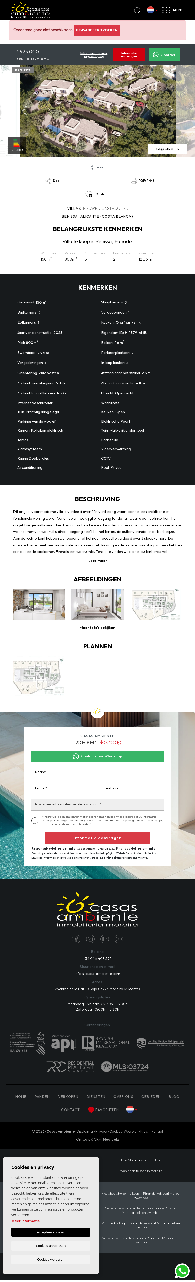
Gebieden (151, 1098)
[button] (97, 627)
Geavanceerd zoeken (97, 30)
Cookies (115, 1133)
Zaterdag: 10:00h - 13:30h (97, 1011)
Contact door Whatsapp (97, 756)
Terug (97, 167)
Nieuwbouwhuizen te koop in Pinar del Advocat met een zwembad (141, 1197)
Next (170, 110)
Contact (164, 54)
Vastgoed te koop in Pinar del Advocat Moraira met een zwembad (141, 1227)
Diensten (96, 1098)
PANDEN (42, 1098)
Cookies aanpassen (51, 1245)
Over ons (123, 1098)
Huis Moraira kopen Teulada (141, 1162)
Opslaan (97, 194)
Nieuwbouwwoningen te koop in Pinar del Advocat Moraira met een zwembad (141, 1212)
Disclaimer (85, 1133)
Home (21, 1098)
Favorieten (103, 1112)
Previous (25, 110)
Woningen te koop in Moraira (141, 1172)
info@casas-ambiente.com (97, 974)
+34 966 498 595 (97, 959)
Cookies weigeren (50, 1259)
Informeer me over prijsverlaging (94, 54)
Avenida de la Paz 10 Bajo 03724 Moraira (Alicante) (97, 990)
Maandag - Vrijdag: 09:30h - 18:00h (97, 1005)
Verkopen (68, 1098)
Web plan (131, 1133)
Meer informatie (25, 1220)
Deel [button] (52, 181)
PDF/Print (142, 181)
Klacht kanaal (151, 1133)
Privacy (101, 1133)
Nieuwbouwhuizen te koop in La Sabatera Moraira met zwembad (141, 1242)
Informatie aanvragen (129, 54)
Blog (174, 1098)
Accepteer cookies (51, 1231)
